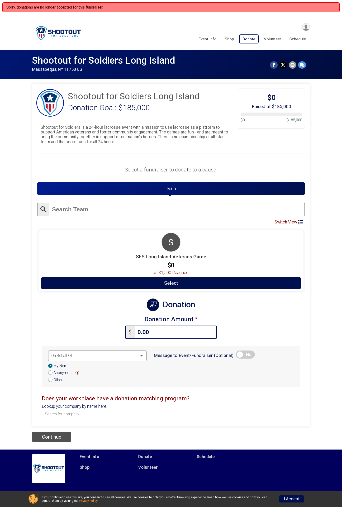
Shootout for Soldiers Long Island (103, 60)
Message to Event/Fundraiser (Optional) (193, 356)
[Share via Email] (293, 65)
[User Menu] (305, 27)
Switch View (289, 223)
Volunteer (272, 39)
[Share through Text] (302, 65)
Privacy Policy (88, 500)
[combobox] (171, 415)
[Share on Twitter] (284, 65)
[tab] (171, 189)
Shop (229, 39)
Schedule (297, 39)
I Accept (291, 499)
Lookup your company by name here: (74, 407)
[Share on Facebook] (275, 65)
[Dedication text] (97, 356)
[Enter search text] (176, 211)
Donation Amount (171, 320)
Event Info (208, 39)
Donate (248, 39)
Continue (51, 438)
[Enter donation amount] (175, 333)
